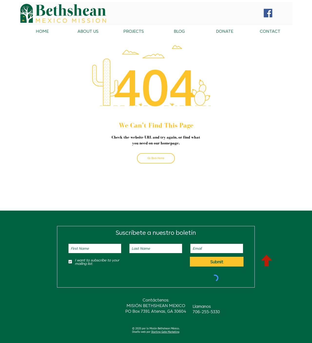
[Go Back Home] (156, 158)
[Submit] (217, 262)
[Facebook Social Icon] (268, 13)
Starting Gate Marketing (165, 332)
